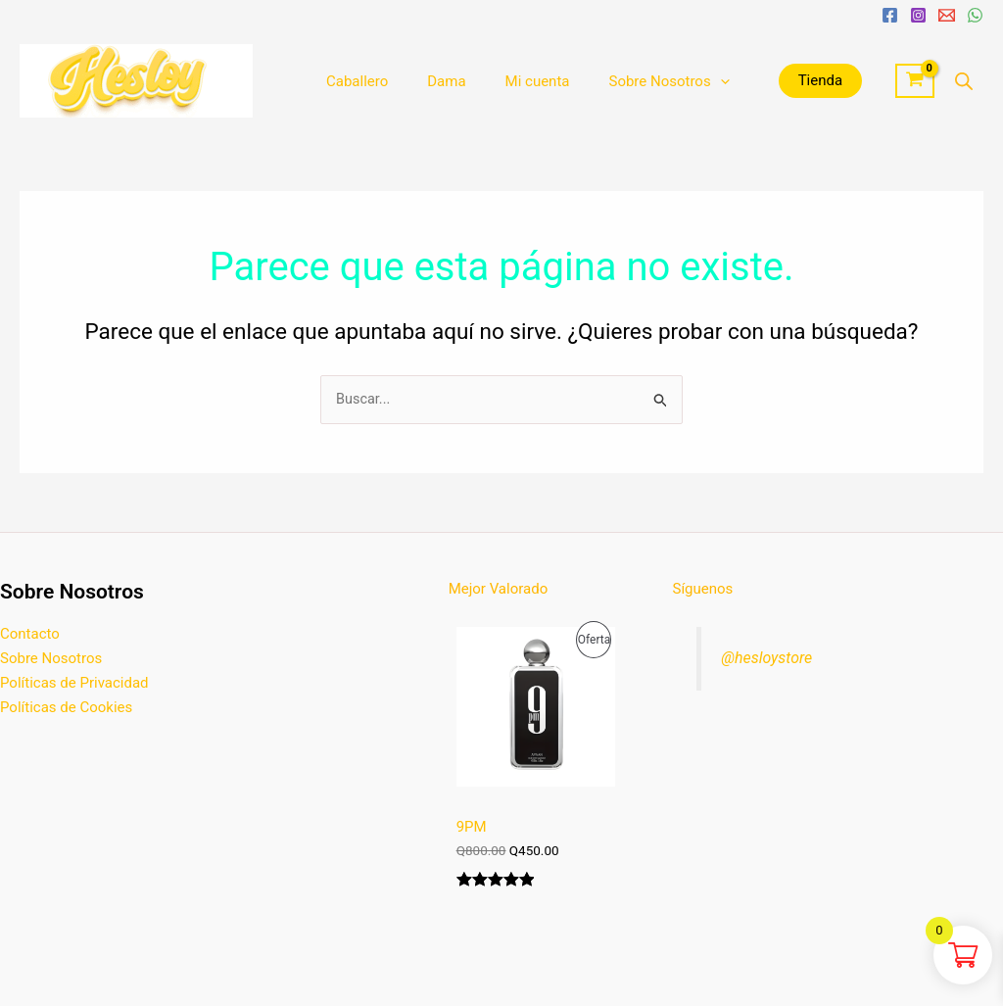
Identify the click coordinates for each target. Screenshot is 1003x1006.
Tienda (781, 80)
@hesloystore (768, 658)
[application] (686, 81)
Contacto (30, 635)
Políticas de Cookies (66, 707)
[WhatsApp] (975, 15)
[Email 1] (946, 15)
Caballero (352, 81)
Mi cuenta (513, 81)
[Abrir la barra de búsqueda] (964, 81)
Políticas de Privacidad (74, 683)
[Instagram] (918, 15)
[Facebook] (890, 15)
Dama (431, 81)
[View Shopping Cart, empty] (914, 81)
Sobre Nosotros (634, 81)
